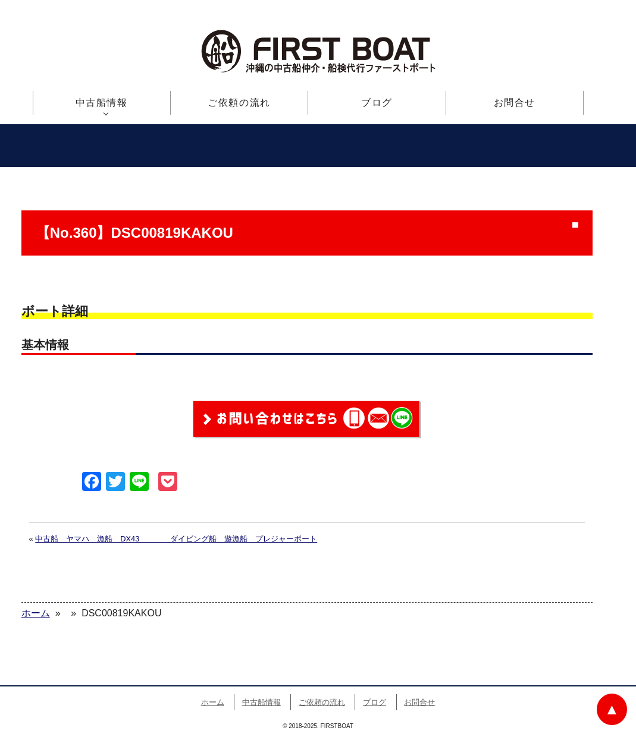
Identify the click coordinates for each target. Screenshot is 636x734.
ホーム (212, 702)
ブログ (377, 102)
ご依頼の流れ (239, 102)
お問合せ (514, 102)
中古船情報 (102, 102)
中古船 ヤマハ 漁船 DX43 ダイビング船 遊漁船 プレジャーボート (176, 538)
